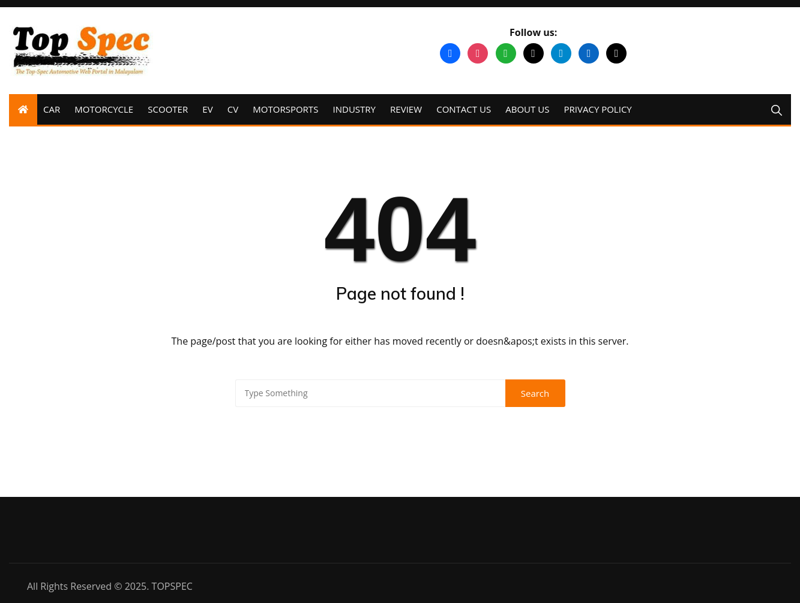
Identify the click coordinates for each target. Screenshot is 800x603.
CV (232, 109)
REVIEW (406, 109)
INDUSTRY (354, 109)
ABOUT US (527, 109)
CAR (51, 109)
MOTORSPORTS (285, 109)
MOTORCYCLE (103, 109)
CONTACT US (463, 109)
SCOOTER (168, 109)
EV (207, 109)
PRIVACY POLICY (598, 109)
